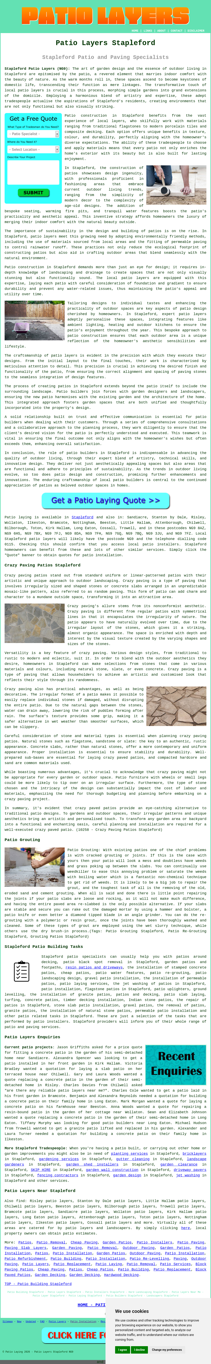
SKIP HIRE (41, 1170)
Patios (24, 1243)
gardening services (59, 1159)
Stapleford (82, 517)
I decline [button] (139, 1349)
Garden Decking (50, 1275)
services (58, 1181)
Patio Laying (108, 1264)
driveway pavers (190, 1170)
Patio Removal (51, 1243)
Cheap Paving (84, 1243)
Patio (10, 517)
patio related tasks (39, 1016)
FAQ (42, 1321)
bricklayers (194, 1154)
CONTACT (177, 30)
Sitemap (8, 1321)
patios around (191, 957)
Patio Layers (35, 1264)
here (185, 1228)
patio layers (31, 90)
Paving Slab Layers (25, 1248)
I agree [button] (122, 1349)
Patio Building (66, 1259)
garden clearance (178, 1165)
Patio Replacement (72, 1264)
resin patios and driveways (94, 968)
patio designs (45, 814)
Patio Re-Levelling (149, 1259)
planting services (129, 1154)
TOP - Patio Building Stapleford (38, 1284)
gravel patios (137, 1005)
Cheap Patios (100, 1270)
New (19, 1321)
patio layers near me (80, 1091)
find (20, 1201)
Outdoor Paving (138, 1248)
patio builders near (124, 1123)
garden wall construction (112, 1170)
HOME (135, 30)
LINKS (148, 30)
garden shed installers (92, 1165)
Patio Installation (72, 1253)
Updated (31, 1321)
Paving (180, 1259)
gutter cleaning (133, 1159)
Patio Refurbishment (25, 1259)
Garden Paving (67, 1248)
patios (45, 485)
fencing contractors (57, 1175)
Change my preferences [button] (167, 1349)
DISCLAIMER (196, 30)
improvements (33, 1154)
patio (60, 283)
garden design (127, 1175)
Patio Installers (154, 1243)
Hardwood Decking (121, 1275)
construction (123, 168)
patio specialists (86, 957)
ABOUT (161, 30)
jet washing (188, 1175)
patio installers (161, 544)
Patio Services (175, 1264)
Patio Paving (190, 1243)
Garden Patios (117, 1243)
